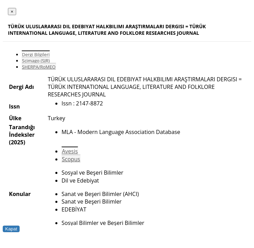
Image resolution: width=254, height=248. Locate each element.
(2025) (17, 142)
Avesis (70, 151)
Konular (20, 194)
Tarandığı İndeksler (22, 130)
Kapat (11, 228)
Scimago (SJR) (35, 61)
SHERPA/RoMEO (39, 67)
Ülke (15, 118)
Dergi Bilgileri (35, 54)
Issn (14, 106)
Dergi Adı (21, 87)
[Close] (12, 11)
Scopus (71, 159)
